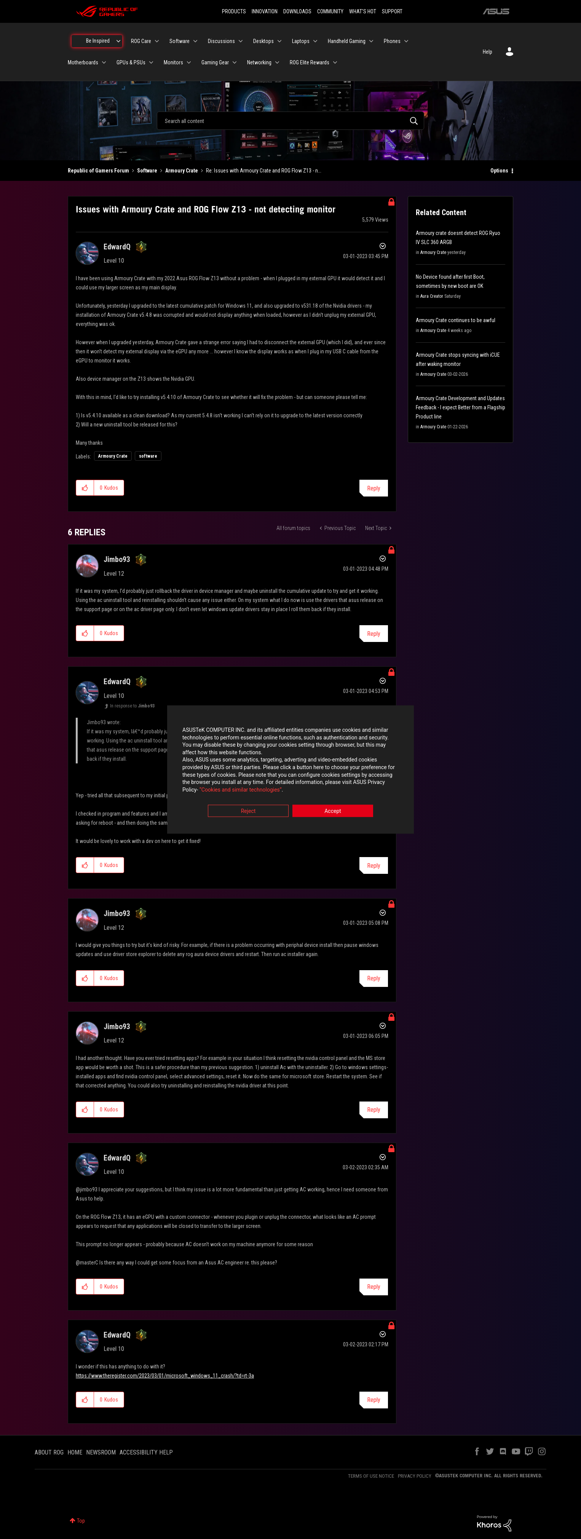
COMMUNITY (330, 11)
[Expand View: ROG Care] (157, 41)
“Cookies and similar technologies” (241, 790)
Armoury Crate (181, 171)
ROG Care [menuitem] (141, 41)
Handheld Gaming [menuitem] (347, 41)
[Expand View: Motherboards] (104, 62)
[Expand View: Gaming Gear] (234, 62)
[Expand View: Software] (195, 41)
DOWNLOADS (297, 11)
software (148, 456)
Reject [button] (248, 812)
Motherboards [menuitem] (83, 62)
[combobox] (290, 121)
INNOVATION (265, 11)
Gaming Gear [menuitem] (215, 62)
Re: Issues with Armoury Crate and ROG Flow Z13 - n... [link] (263, 171)
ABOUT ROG (49, 1452)
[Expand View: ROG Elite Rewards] (335, 62)
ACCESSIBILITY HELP (146, 1452)
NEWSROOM (101, 1452)
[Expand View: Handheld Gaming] (371, 41)
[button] (85, 487)
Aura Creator (431, 296)
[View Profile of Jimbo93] (117, 559)
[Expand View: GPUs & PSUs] (151, 62)
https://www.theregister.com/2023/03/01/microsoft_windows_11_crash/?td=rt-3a (165, 1376)
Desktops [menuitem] (263, 41)
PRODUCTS (234, 11)
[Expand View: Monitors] (189, 62)
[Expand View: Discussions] (240, 41)
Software (147, 171)
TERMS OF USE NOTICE (371, 1476)
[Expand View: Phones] (406, 41)
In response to (132, 706)
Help (487, 52)
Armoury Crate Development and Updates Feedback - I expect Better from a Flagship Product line (460, 407)
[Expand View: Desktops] (279, 41)
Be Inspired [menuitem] (98, 41)
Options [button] (499, 171)
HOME (74, 1452)
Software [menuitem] (179, 41)
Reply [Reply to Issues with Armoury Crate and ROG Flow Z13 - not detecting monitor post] (373, 488)
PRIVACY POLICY (414, 1476)
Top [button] (81, 1521)
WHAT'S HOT (362, 11)
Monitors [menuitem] (173, 62)
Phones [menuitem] (392, 41)
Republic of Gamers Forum (98, 171)
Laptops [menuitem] (301, 41)
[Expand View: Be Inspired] (118, 41)
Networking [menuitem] (259, 62)
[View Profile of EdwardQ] (117, 246)
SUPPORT (392, 11)
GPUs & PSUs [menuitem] (131, 62)
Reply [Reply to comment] (373, 633)
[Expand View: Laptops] (315, 41)
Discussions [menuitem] (221, 41)
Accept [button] (332, 812)
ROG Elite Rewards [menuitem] (309, 62)
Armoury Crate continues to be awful (455, 320)
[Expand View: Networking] (277, 62)
